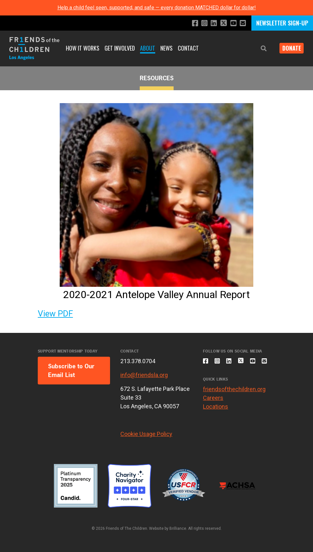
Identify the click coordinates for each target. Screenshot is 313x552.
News (166, 48)
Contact (188, 48)
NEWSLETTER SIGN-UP (282, 23)
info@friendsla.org (144, 375)
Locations (215, 423)
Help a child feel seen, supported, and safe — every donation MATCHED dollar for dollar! (156, 8)
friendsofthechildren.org (234, 405)
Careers (213, 414)
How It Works (82, 48)
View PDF (55, 313)
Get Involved (120, 48)
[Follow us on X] (221, 23)
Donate (289, 48)
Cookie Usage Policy (146, 434)
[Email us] (242, 23)
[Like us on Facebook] (190, 23)
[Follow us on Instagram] (200, 23)
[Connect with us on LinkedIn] (210, 23)
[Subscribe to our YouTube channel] (232, 23)
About (147, 48)
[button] (259, 48)
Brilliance (177, 528)
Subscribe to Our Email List (71, 370)
